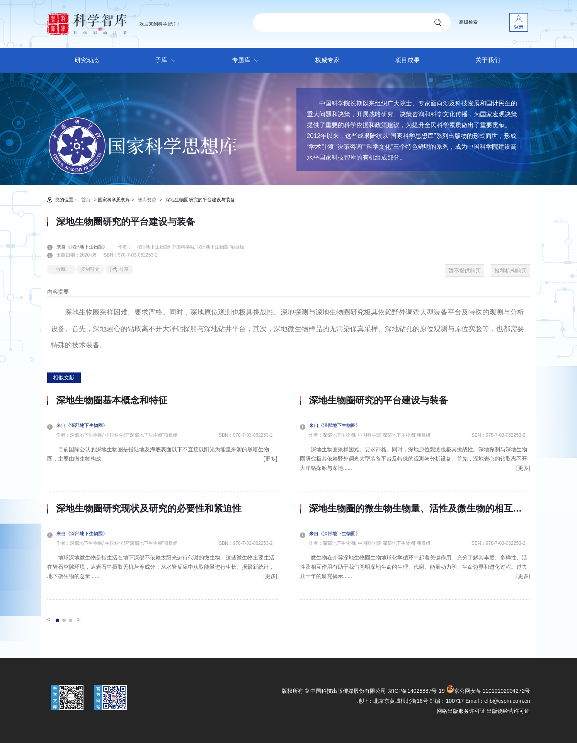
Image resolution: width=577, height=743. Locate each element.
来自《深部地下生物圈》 (86, 247)
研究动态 (87, 60)
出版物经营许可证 (508, 711)
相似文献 (64, 377)
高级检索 (468, 22)
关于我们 (487, 60)
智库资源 (147, 199)
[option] (162, 497)
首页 (85, 199)
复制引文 (90, 269)
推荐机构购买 (510, 270)
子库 (167, 61)
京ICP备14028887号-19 (416, 691)
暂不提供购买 (464, 270)
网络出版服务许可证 (461, 711)
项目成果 (407, 60)
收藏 (61, 269)
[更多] (270, 459)
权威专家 (327, 60)
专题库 (247, 61)
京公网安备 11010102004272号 (488, 691)
